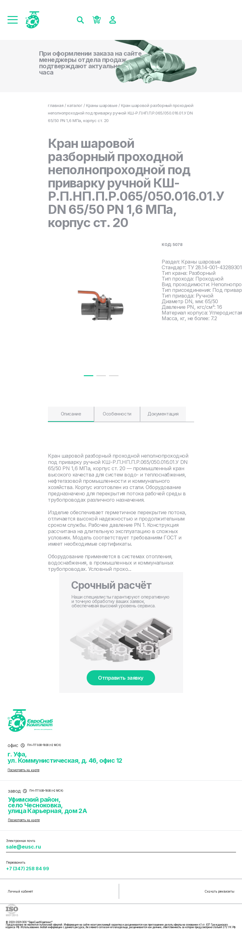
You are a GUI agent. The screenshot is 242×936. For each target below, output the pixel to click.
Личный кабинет (20, 891)
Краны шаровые (101, 105)
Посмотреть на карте (23, 770)
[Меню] (13, 20)
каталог (74, 105)
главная (55, 105)
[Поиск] (80, 20)
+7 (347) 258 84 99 (27, 868)
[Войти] (112, 20)
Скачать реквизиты (219, 891)
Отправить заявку (120, 678)
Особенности (117, 413)
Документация (163, 413)
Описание (71, 413)
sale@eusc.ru (23, 847)
